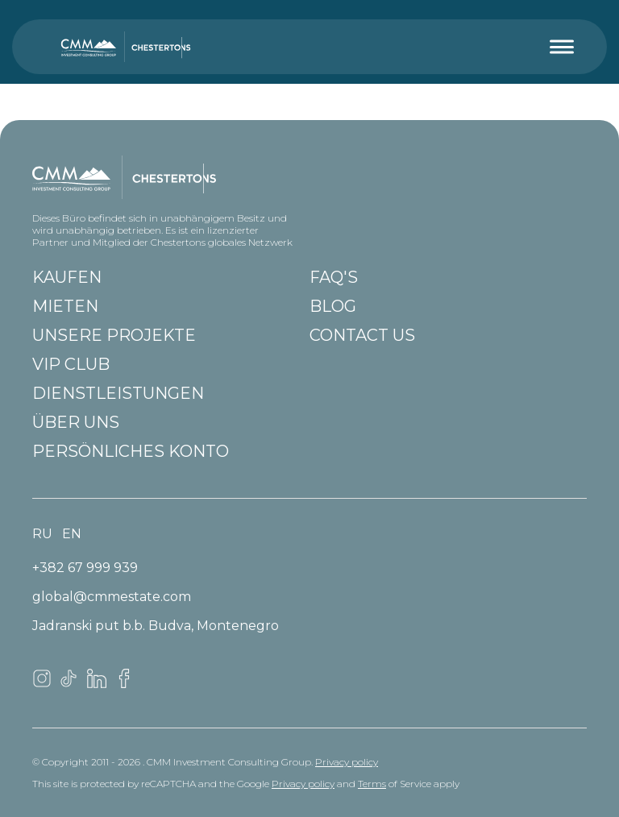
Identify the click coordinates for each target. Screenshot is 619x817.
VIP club (71, 364)
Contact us (362, 335)
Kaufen (67, 277)
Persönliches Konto (130, 451)
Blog (333, 306)
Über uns (75, 422)
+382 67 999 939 (85, 567)
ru (42, 533)
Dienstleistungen (118, 393)
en (71, 533)
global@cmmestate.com (111, 596)
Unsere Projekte (114, 335)
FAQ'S (334, 277)
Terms (372, 784)
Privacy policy (346, 762)
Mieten (65, 306)
